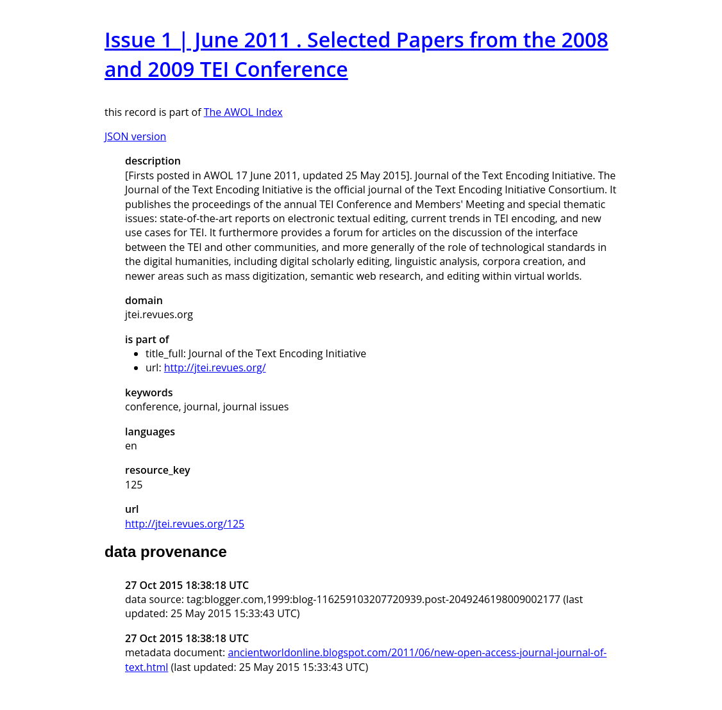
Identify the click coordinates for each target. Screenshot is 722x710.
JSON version (135, 136)
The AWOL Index (243, 112)
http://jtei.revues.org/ (215, 367)
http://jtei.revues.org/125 (184, 524)
